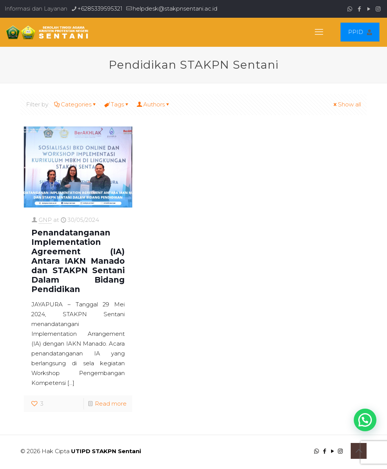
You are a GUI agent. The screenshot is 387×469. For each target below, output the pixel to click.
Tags (117, 104)
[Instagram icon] (378, 8)
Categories (75, 104)
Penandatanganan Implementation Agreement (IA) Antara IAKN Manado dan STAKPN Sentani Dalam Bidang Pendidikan (78, 261)
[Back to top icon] (359, 451)
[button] (365, 420)
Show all (346, 104)
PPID (360, 31)
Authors (153, 104)
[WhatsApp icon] (350, 8)
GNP (45, 219)
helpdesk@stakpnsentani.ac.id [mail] (175, 8)
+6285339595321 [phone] (99, 8)
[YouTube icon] (369, 8)
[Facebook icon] (359, 8)
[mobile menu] (319, 32)
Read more (111, 403)
